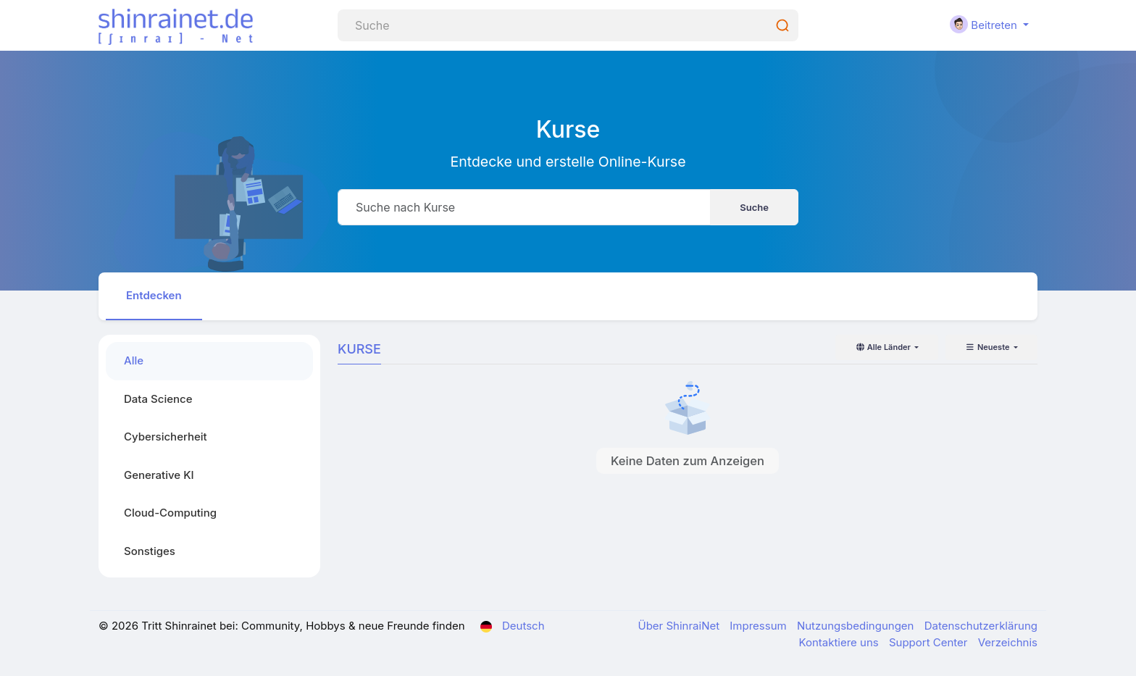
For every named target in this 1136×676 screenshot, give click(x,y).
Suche (754, 207)
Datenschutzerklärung (980, 626)
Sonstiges (149, 551)
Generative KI (159, 475)
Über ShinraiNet (680, 626)
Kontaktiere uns (840, 642)
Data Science (158, 399)
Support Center (930, 642)
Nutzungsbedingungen (857, 626)
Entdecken (154, 295)
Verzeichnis (1007, 642)
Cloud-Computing (170, 512)
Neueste (988, 347)
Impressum (760, 626)
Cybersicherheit (165, 436)
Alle (133, 360)
